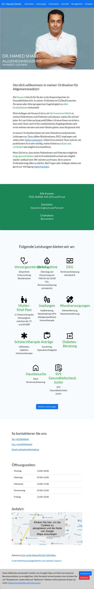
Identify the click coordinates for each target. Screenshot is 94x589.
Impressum (35, 582)
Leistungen (41, 3)
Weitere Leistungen (47, 406)
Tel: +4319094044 (20, 439)
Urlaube (88, 3)
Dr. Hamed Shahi (11, 3)
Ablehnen (84, 578)
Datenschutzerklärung (18, 582)
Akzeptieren (85, 573)
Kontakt (65, 3)
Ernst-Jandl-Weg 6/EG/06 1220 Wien (38, 555)
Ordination (54, 3)
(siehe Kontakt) (41, 166)
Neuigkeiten (77, 3)
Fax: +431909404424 (22, 444)
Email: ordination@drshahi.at (25, 449)
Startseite (29, 3)
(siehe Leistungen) (34, 139)
